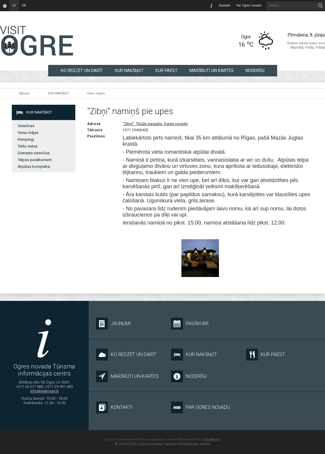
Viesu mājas (96, 93)
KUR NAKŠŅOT (129, 70)
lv (14, 5)
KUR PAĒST (166, 70)
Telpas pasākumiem (35, 160)
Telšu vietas (28, 146)
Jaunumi (113, 324)
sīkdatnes (211, 439)
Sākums (24, 93)
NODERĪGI (255, 70)
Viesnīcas (26, 126)
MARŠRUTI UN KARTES (211, 70)
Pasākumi (190, 324)
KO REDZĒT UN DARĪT (82, 70)
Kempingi (26, 139)
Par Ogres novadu (248, 5)
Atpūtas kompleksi (34, 166)
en (24, 5)
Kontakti (224, 5)
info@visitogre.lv (44, 391)
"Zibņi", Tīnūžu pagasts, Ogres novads (155, 124)
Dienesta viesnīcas (34, 153)
